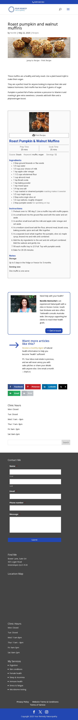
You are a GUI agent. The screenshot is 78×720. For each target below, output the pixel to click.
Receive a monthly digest (32, 348)
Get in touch (55, 330)
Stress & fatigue (16, 685)
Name (13, 466)
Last (11, 486)
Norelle (13, 33)
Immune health (16, 681)
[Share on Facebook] (16, 386)
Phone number (17, 503)
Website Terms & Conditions (45, 702)
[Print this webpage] (27, 393)
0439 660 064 (39, 2)
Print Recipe (46, 60)
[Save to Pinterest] (33, 386)
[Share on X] (62, 386)
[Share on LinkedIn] (49, 386)
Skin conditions (16, 669)
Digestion (14, 665)
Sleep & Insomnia (17, 677)
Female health (16, 673)
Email (13, 491)
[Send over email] (14, 393)
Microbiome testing (18, 689)
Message (15, 514)
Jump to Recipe (33, 60)
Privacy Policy (23, 702)
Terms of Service (37, 705)
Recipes (35, 33)
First (11, 476)
